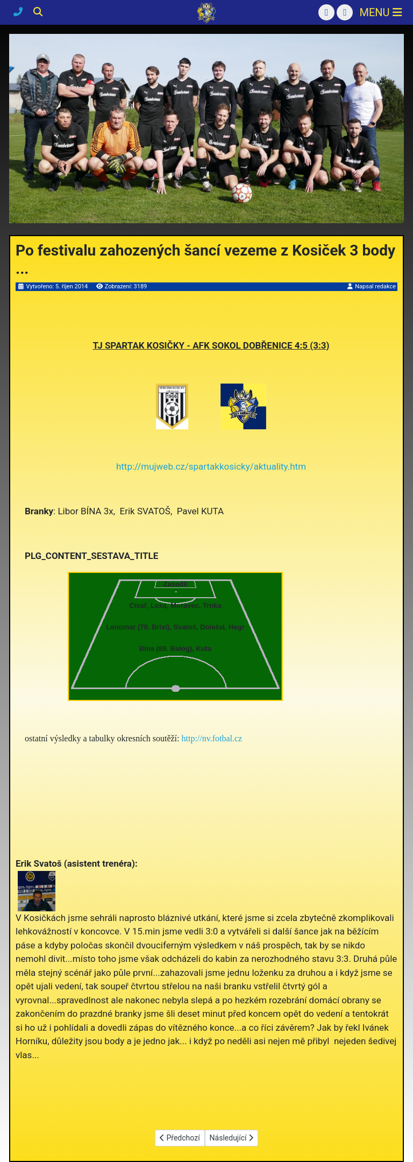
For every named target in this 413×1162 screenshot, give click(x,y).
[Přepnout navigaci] (380, 12)
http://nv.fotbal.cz (212, 738)
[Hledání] (37, 11)
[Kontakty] (19, 11)
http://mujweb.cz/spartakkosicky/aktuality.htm (211, 466)
